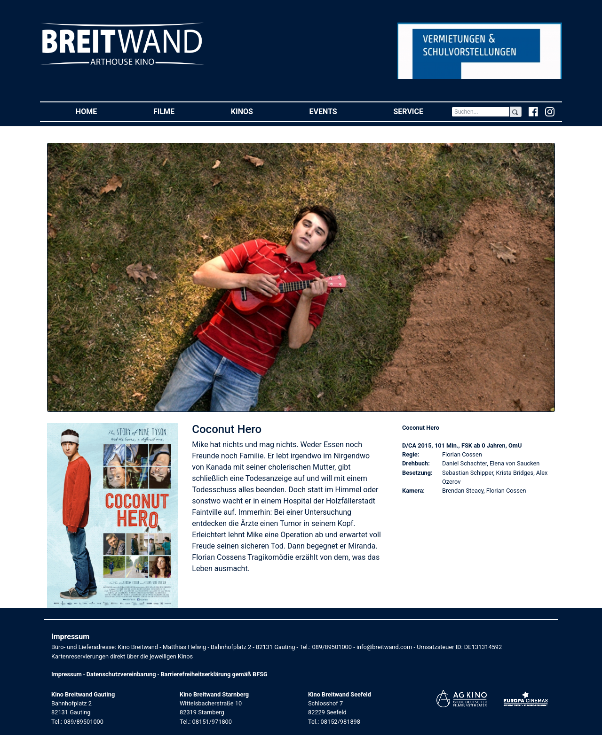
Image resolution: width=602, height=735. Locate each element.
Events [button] (337, 111)
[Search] (481, 112)
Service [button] (422, 111)
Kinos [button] (256, 111)
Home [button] (100, 111)
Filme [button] (178, 111)
